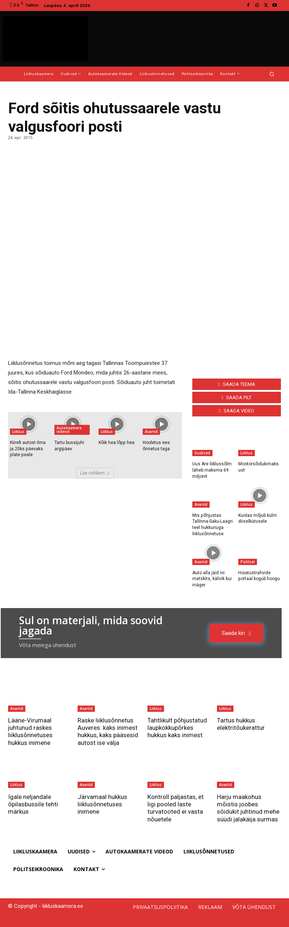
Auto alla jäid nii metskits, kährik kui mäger (212, 578)
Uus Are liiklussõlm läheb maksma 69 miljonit (212, 470)
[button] (272, 74)
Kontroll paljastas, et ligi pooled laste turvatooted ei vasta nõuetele (175, 808)
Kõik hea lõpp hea (116, 442)
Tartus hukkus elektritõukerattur (241, 723)
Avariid (151, 431)
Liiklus (18, 431)
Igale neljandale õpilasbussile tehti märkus (33, 804)
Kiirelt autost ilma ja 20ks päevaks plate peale (28, 449)
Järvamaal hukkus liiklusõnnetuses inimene (102, 804)
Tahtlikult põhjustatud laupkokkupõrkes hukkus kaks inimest (177, 727)
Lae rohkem (95, 473)
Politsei (247, 561)
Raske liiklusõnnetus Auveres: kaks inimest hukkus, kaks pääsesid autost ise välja (108, 731)
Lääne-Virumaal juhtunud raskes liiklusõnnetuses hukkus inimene (30, 731)
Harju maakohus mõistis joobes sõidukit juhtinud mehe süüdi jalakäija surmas (248, 808)
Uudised (202, 452)
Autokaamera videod (69, 429)
